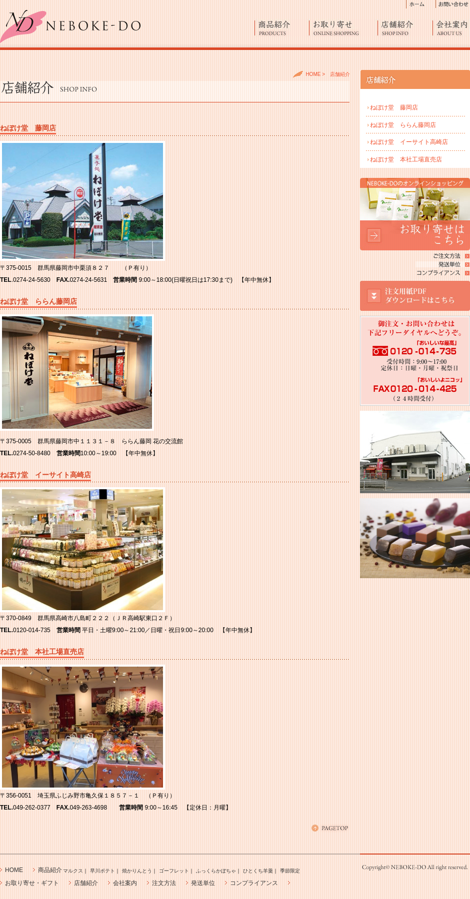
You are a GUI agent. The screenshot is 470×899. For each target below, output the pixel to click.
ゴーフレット (174, 871)
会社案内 (451, 27)
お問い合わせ (453, 4)
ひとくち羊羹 (258, 871)
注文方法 (164, 883)
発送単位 (203, 883)
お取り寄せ (344, 27)
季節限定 (290, 871)
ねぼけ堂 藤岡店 (394, 107)
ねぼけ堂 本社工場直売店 (406, 159)
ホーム (421, 4)
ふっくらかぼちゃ (216, 871)
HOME (313, 74)
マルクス (73, 871)
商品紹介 (282, 27)
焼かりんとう (137, 871)
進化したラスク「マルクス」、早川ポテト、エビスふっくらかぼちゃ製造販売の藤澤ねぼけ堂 (70, 26)
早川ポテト (102, 871)
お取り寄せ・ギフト (32, 883)
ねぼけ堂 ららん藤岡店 (403, 124)
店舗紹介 (405, 27)
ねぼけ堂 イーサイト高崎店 (409, 141)
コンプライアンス (254, 883)
